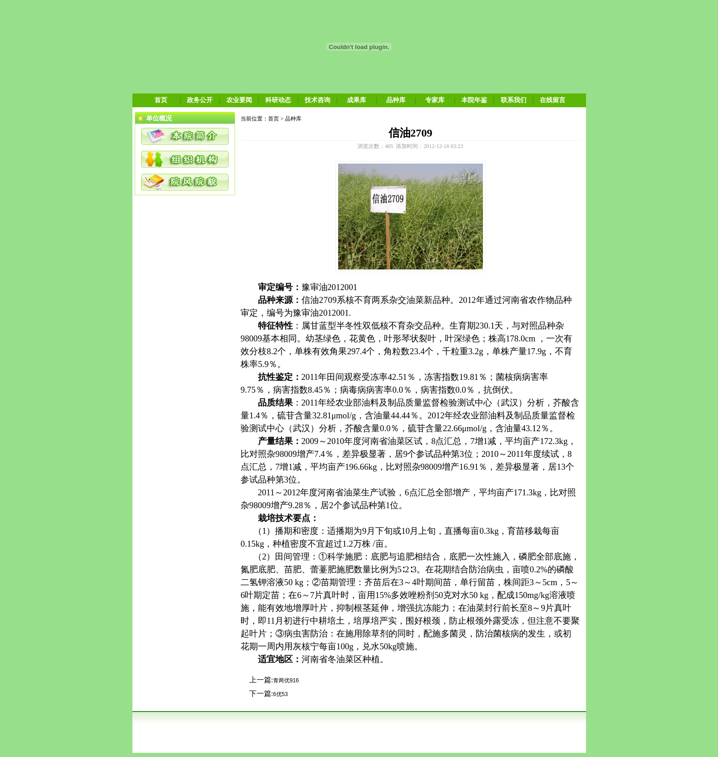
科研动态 (278, 100)
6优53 (280, 694)
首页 (160, 100)
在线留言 (552, 100)
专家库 (434, 100)
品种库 (396, 100)
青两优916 (286, 680)
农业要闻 (239, 100)
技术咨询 (317, 100)
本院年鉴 (474, 100)
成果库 (356, 100)
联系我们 (513, 100)
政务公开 (200, 100)
